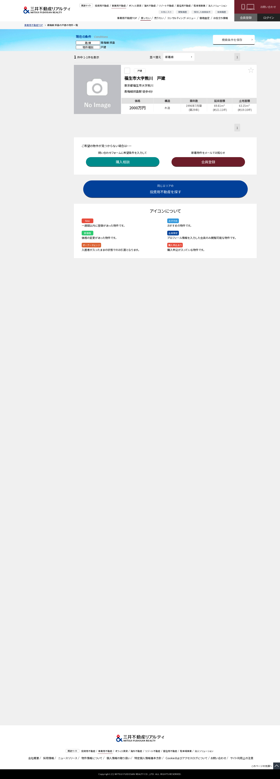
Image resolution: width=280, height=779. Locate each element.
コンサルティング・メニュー (181, 18)
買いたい (145, 18)
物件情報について (91, 758)
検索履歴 (221, 11)
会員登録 (246, 18)
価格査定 (205, 18)
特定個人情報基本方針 (147, 758)
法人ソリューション (217, 5)
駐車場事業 (199, 5)
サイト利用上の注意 (241, 758)
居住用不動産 (184, 5)
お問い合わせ (268, 7)
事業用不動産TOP (127, 18)
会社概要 (33, 758)
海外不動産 (150, 5)
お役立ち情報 (220, 18)
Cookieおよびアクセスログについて (186, 758)
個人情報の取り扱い (117, 758)
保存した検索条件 (202, 11)
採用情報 (48, 758)
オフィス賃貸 (135, 5)
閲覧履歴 (182, 11)
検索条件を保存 (232, 40)
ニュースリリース (67, 758)
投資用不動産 (102, 5)
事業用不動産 (119, 5)
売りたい (159, 18)
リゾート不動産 (166, 5)
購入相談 (123, 159)
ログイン (268, 18)
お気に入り (166, 11)
